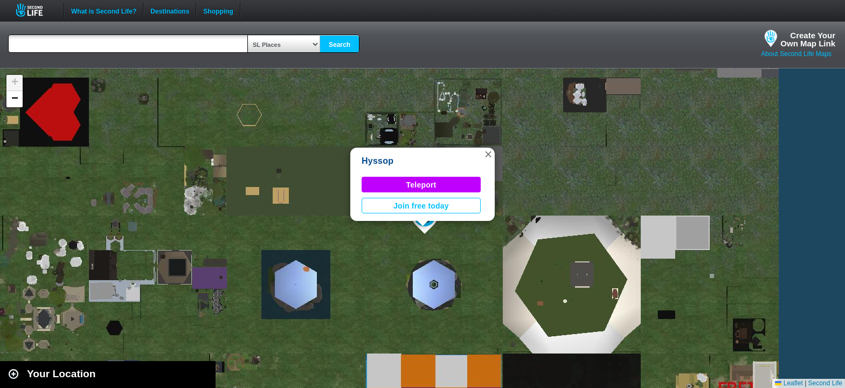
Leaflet (788, 383)
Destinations (169, 10)
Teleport (421, 185)
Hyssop (377, 160)
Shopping (218, 10)
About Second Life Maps (796, 54)
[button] (488, 154)
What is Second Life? (103, 10)
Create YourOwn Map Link (807, 39)
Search (339, 44)
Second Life (35, 10)
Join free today (421, 206)
